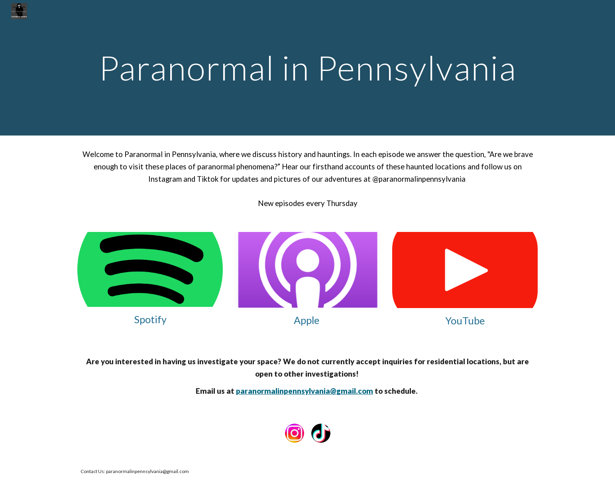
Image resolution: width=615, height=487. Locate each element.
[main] (307, 67)
